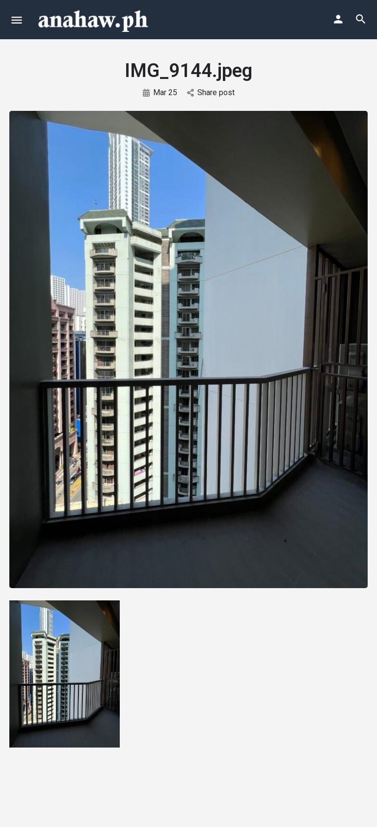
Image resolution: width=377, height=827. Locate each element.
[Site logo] (94, 19)
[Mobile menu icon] (17, 19)
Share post (211, 92)
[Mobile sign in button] (338, 19)
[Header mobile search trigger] (360, 19)
